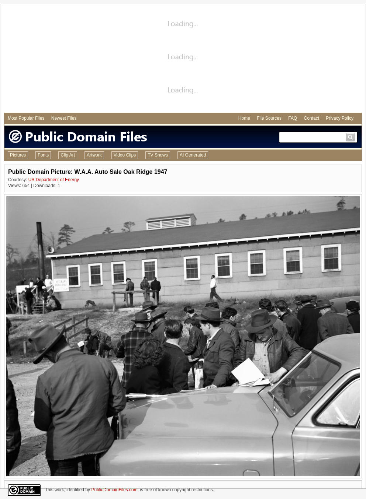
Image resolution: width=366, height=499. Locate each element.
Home (244, 118)
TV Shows (158, 155)
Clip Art (68, 155)
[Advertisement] (183, 59)
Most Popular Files (26, 118)
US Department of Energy (53, 179)
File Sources (269, 118)
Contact (311, 118)
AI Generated (193, 155)
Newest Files (64, 118)
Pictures (18, 155)
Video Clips (125, 155)
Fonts (43, 155)
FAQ (292, 118)
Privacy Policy (339, 118)
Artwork (94, 155)
